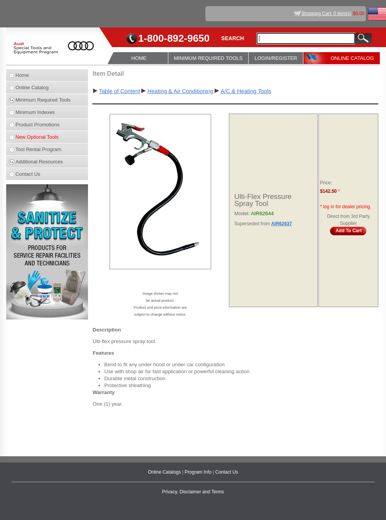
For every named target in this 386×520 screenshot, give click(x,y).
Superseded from (252, 223)
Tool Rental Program (38, 149)
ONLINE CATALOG (352, 58)
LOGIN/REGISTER (275, 58)
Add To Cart (348, 230)
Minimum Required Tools (43, 100)
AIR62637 (281, 223)
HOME (138, 58)
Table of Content (119, 91)
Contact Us (27, 174)
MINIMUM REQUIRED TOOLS (208, 58)
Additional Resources (39, 162)
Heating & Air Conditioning (180, 91)
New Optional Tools (37, 137)
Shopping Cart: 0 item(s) (326, 13)
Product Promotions (37, 124)
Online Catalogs (165, 472)
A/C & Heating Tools (246, 91)
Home (22, 75)
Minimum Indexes (35, 112)
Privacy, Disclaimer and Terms (193, 492)
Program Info (199, 472)
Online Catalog (32, 87)
